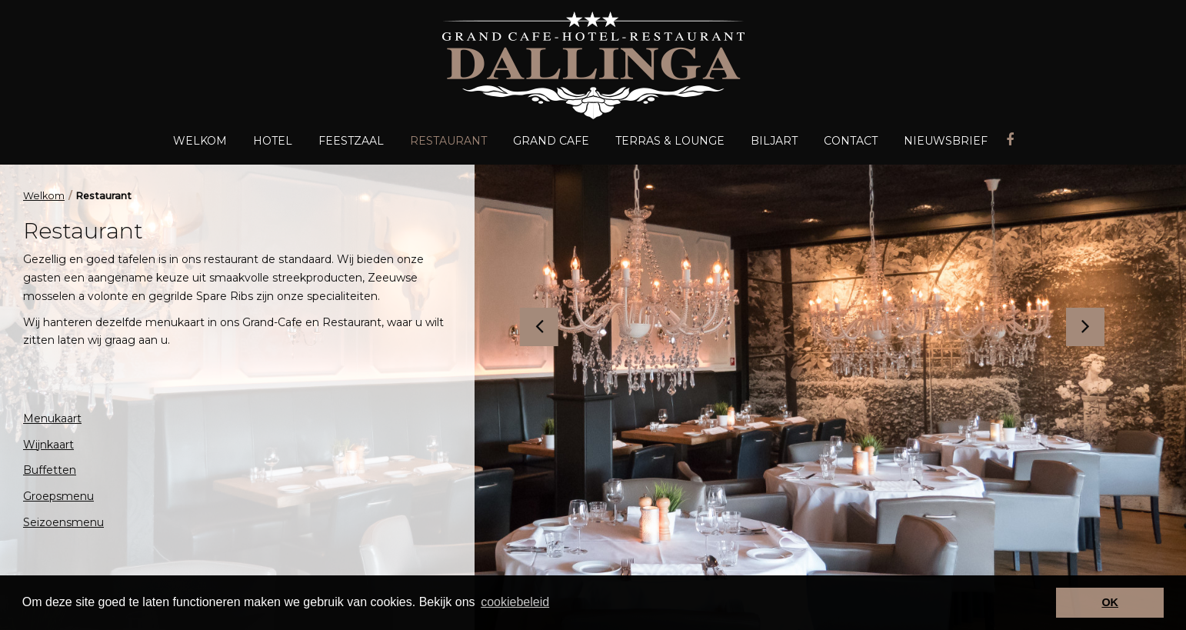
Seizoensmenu (63, 522)
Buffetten (49, 470)
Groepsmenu (58, 496)
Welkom (44, 196)
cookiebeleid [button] (515, 601)
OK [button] (1109, 602)
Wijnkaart (48, 445)
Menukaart (52, 418)
